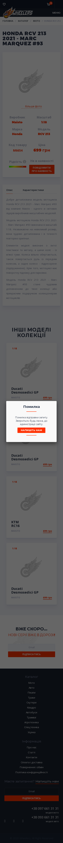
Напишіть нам (31, 430)
